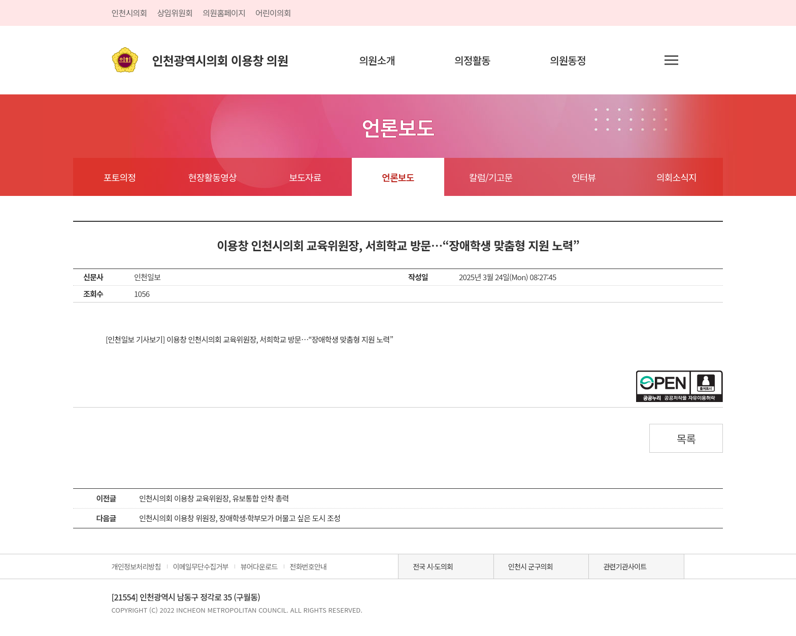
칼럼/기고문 (490, 177)
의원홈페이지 (224, 13)
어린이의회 (273, 13)
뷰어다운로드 (259, 566)
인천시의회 (129, 13)
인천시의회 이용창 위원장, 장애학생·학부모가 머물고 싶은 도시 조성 (239, 518)
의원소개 (377, 60)
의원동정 (568, 60)
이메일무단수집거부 (200, 566)
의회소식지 (676, 177)
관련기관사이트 (624, 566)
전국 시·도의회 (433, 566)
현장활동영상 (212, 177)
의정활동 (472, 60)
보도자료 (305, 177)
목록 (686, 438)
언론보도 (398, 177)
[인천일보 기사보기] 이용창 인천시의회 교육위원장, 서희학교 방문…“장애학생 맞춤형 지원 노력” (249, 339)
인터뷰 (583, 177)
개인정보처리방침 (136, 566)
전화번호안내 (308, 566)
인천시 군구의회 (530, 566)
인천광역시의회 (220, 60)
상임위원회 (174, 13)
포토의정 (120, 177)
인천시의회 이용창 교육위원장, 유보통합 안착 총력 (214, 498)
